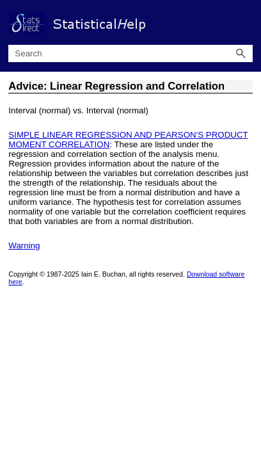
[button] (241, 53)
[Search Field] (130, 53)
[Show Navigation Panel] (245, 22)
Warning (24, 245)
